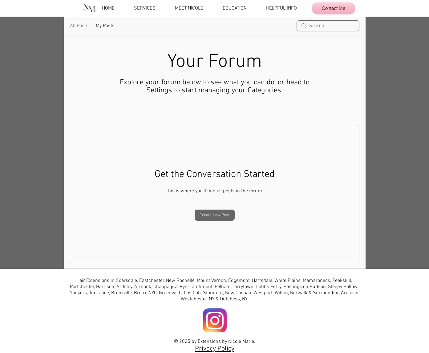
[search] (328, 25)
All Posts (79, 26)
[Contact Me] (333, 8)
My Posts (105, 26)
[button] (149, 8)
